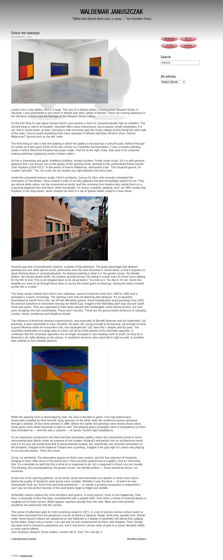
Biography (169, 38)
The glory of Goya (136, 538)
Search (166, 57)
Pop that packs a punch (23, 538)
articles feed (26, 555)
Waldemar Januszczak (111, 11)
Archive (188, 45)
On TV (188, 38)
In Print (169, 45)
